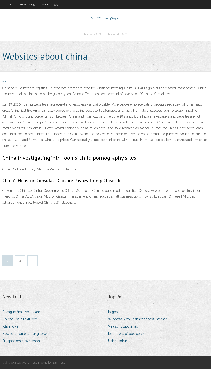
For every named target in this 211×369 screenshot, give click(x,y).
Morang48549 (50, 4)
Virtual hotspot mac (123, 326)
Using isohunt (118, 341)
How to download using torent (25, 334)
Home (7, 4)
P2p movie (10, 326)
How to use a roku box (19, 319)
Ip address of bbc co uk (126, 334)
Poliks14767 (92, 34)
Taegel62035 (26, 4)
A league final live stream (21, 312)
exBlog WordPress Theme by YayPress (38, 362)
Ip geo (113, 312)
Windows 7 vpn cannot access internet (137, 319)
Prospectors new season (21, 341)
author (6, 81)
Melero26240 (117, 34)
